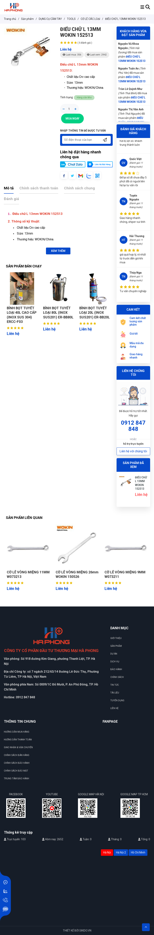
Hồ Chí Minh (138, 852)
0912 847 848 (133, 425)
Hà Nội (107, 852)
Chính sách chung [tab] (79, 188)
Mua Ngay (72, 118)
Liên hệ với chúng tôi (133, 451)
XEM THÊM (58, 250)
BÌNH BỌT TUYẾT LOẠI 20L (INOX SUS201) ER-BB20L (94, 312)
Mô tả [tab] (9, 188)
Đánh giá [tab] (11, 199)
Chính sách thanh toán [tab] (38, 188)
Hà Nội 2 (121, 852)
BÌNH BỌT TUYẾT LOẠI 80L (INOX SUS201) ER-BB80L (58, 312)
